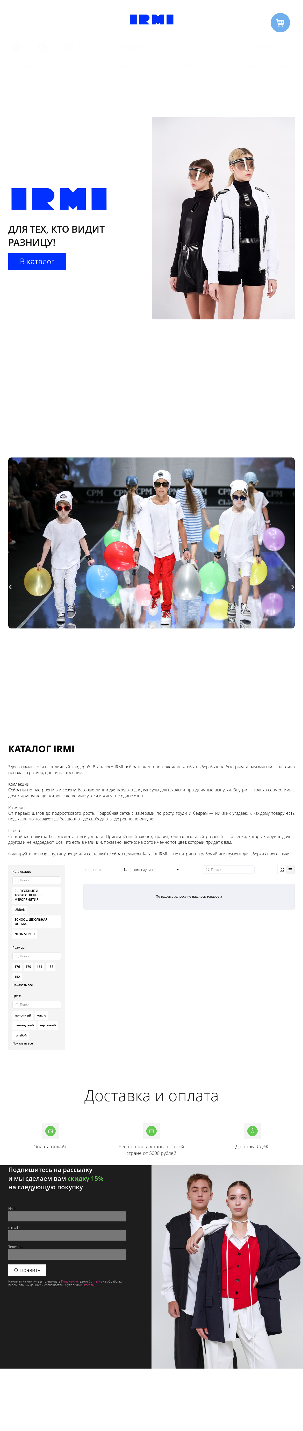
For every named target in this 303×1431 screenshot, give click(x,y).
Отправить (27, 1270)
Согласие (95, 1281)
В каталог (37, 261)
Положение (69, 1281)
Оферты (89, 1285)
